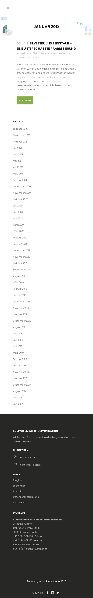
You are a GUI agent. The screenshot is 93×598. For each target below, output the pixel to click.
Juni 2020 (18, 212)
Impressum (19, 502)
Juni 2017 (18, 404)
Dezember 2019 (21, 250)
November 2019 (21, 256)
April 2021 (18, 167)
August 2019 (19, 276)
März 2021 (18, 173)
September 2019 (22, 269)
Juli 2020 (18, 205)
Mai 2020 (18, 218)
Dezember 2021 (21, 135)
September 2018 (22, 320)
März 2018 (18, 352)
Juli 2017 (17, 397)
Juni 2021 (18, 154)
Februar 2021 (20, 180)
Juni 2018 (18, 340)
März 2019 (18, 282)
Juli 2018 (17, 333)
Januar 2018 (19, 365)
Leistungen (19, 485)
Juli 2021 (17, 148)
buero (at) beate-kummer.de (30, 548)
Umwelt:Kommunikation (52, 53)
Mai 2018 (17, 346)
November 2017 (21, 372)
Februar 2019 (20, 288)
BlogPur (17, 480)
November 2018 (21, 308)
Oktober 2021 (20, 141)
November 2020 (22, 192)
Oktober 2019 (20, 263)
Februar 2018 (20, 359)
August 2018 (19, 327)
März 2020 (18, 231)
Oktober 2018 (20, 314)
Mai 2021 (17, 160)
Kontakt (17, 491)
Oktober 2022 (20, 129)
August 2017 (19, 391)
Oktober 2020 (20, 199)
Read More (25, 100)
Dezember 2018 (21, 301)
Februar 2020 (20, 237)
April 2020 (18, 224)
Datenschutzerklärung (26, 496)
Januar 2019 (19, 295)
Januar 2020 (20, 244)
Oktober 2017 (20, 378)
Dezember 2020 (22, 186)
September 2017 (22, 384)
